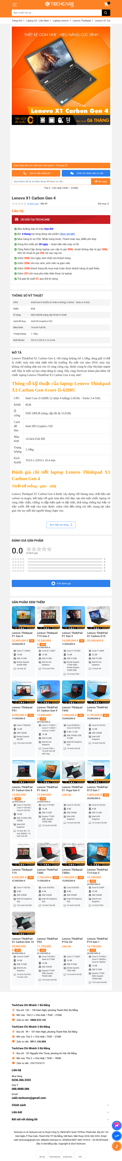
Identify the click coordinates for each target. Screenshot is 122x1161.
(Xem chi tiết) (67, 233)
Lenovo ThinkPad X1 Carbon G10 (97, 634)
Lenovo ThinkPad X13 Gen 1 (97, 789)
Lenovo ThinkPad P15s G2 (72, 940)
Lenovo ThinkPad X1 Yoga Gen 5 (72, 789)
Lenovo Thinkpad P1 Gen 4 (22, 634)
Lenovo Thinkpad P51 (22, 709)
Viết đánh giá (61, 583)
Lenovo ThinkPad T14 (97, 709)
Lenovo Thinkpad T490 (72, 709)
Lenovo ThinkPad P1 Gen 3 (72, 634)
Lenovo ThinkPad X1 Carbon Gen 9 (47, 709)
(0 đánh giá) (33, 204)
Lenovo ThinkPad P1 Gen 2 (47, 789)
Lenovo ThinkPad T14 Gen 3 (97, 871)
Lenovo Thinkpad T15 (22, 871)
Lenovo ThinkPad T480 (47, 871)
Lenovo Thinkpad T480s (72, 871)
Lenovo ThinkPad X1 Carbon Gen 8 (22, 789)
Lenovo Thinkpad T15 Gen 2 (47, 634)
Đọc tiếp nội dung (61, 524)
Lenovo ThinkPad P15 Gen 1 (97, 940)
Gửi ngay (101, 181)
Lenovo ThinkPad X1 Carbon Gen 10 (23, 940)
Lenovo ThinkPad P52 (47, 940)
